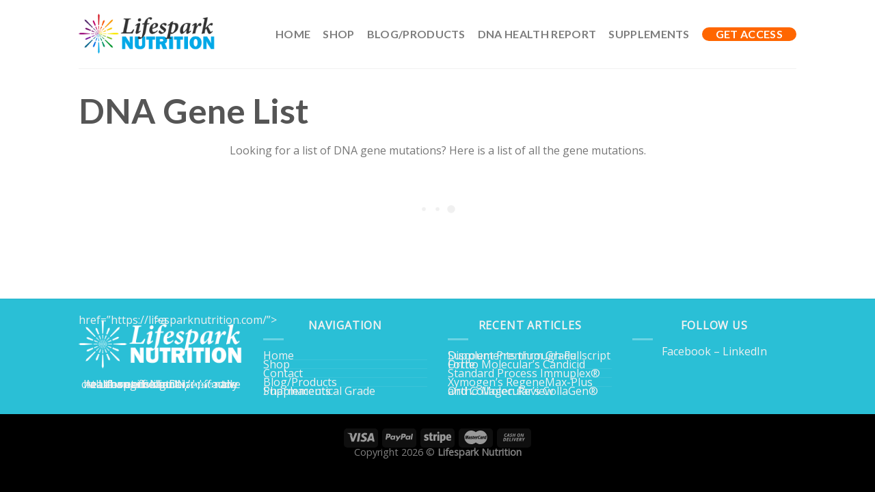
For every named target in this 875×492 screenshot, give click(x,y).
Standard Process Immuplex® (524, 373)
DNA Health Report (537, 33)
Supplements (649, 33)
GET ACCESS (749, 33)
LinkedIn (745, 351)
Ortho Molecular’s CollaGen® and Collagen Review (523, 391)
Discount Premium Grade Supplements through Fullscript (529, 355)
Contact (283, 373)
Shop (338, 33)
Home (292, 33)
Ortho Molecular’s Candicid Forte (516, 364)
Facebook (686, 351)
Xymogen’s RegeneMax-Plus (520, 382)
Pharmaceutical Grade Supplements (319, 391)
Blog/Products (416, 33)
